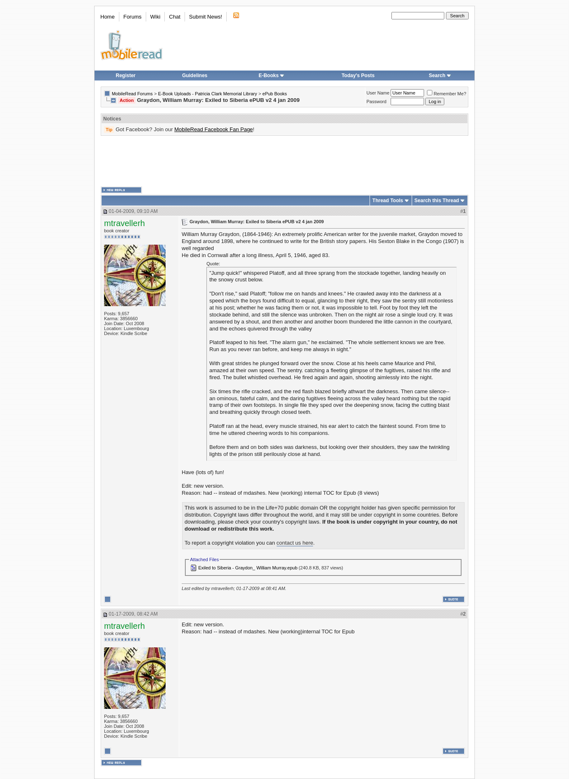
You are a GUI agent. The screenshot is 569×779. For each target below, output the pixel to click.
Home (107, 17)
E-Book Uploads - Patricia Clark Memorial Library (207, 93)
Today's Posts (358, 75)
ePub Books (275, 93)
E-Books (271, 75)
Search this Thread (437, 200)
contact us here (295, 543)
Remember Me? (446, 93)
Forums (132, 17)
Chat (174, 17)
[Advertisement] (284, 161)
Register (125, 75)
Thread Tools (387, 200)
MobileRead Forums (132, 93)
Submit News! (205, 17)
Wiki (155, 17)
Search (440, 75)
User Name (378, 92)
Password (376, 101)
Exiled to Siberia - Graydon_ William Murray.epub (247, 567)
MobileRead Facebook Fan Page (213, 129)
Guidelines (194, 75)
